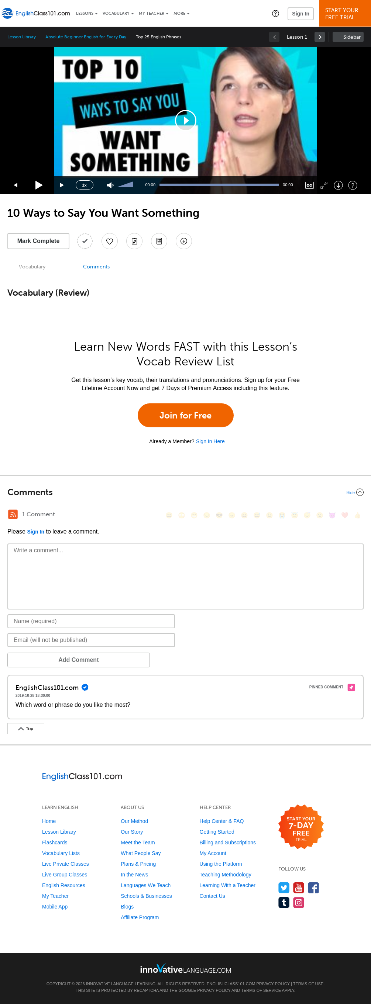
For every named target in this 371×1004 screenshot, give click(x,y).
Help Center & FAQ (222, 821)
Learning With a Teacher (228, 885)
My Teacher (151, 13)
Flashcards (54, 842)
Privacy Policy (272, 984)
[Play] (39, 185)
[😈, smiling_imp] (332, 515)
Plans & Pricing (138, 864)
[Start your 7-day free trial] (301, 827)
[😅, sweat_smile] (257, 515)
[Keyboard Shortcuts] (352, 185)
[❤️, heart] (345, 515)
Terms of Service (261, 990)
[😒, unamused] (206, 515)
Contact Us (212, 896)
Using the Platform (221, 864)
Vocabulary (116, 13)
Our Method (134, 821)
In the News (134, 875)
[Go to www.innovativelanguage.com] (185, 968)
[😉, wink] (269, 515)
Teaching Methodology (225, 875)
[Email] (91, 640)
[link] (320, 37)
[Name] (91, 621)
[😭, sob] (282, 515)
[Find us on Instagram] (299, 902)
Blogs (127, 907)
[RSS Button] (12, 514)
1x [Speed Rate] (84, 185)
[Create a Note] (134, 241)
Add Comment (46, 660)
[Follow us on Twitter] (284, 887)
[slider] (125, 185)
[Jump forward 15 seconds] (62, 185)
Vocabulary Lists (61, 853)
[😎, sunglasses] (219, 515)
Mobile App (55, 907)
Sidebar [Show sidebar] (352, 37)
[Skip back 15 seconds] (16, 185)
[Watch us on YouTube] (299, 887)
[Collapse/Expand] (185, 492)
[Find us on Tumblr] (284, 902)
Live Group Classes (64, 875)
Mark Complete (38, 241)
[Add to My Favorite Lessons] (110, 241)
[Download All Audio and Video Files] (184, 241)
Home (49, 821)
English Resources (63, 885)
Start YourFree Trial (346, 14)
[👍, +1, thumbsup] (357, 515)
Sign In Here (210, 441)
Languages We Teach (146, 885)
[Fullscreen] (324, 185)
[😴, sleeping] (307, 515)
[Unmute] (110, 185)
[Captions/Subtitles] (309, 185)
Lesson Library (21, 36)
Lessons (84, 13)
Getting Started (217, 832)
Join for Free (185, 415)
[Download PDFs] (159, 241)
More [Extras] (179, 13)
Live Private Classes (65, 864)
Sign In (300, 14)
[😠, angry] (232, 515)
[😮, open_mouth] (319, 515)
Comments (96, 267)
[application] (186, 120)
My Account (213, 853)
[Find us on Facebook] (313, 887)
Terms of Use (308, 984)
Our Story (132, 832)
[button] (275, 13)
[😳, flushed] (181, 515)
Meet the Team (138, 842)
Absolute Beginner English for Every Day (85, 36)
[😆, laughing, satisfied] (244, 515)
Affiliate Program (140, 917)
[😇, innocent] (294, 515)
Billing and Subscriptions (228, 842)
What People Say (141, 853)
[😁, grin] (194, 515)
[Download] (338, 185)
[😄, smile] (169, 515)
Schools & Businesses (146, 896)
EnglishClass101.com (231, 984)
